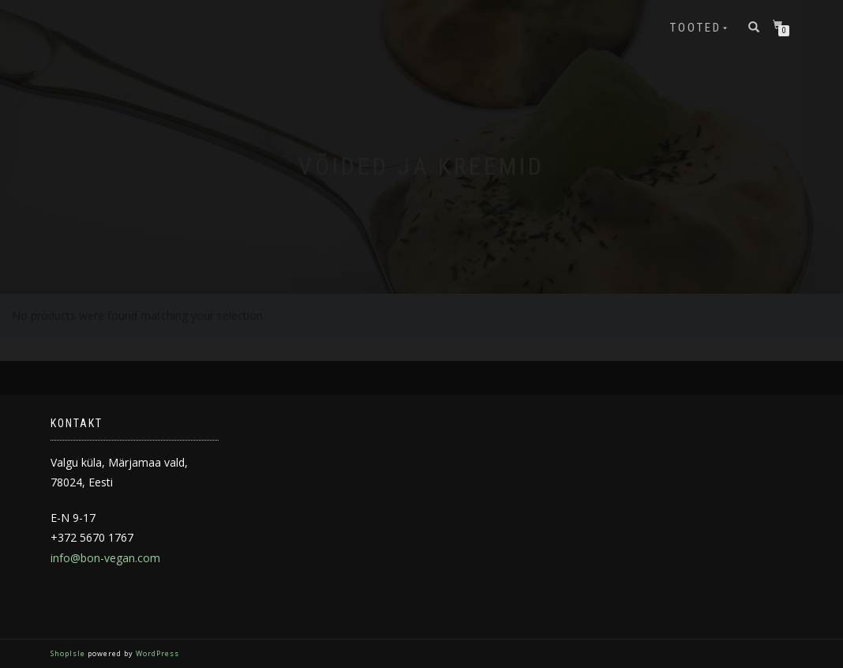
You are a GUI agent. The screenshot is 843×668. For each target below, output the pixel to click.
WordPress (156, 653)
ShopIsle (69, 653)
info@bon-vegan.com (105, 557)
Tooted (695, 28)
